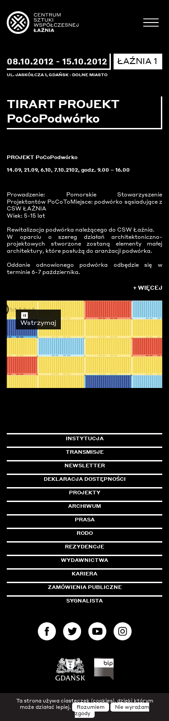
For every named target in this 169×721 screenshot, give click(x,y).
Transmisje (114, 452)
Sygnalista (84, 601)
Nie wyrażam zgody (112, 710)
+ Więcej (147, 287)
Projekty (84, 492)
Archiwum (84, 506)
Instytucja (85, 438)
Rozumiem (91, 707)
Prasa (85, 519)
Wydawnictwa (84, 560)
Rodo (85, 533)
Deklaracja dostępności (85, 479)
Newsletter (84, 465)
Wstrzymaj (38, 318)
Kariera (84, 573)
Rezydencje (84, 546)
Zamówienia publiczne (105, 587)
